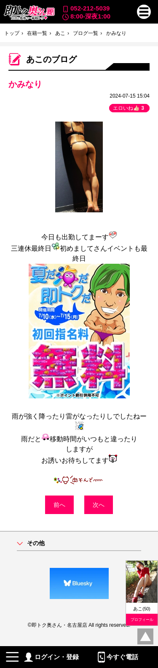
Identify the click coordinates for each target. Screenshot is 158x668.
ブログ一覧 (85, 33)
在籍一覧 (37, 33)
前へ (59, 504)
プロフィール (142, 620)
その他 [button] (36, 543)
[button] (144, 12)
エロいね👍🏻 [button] (129, 108)
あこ (60, 33)
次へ (98, 504)
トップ (11, 33)
